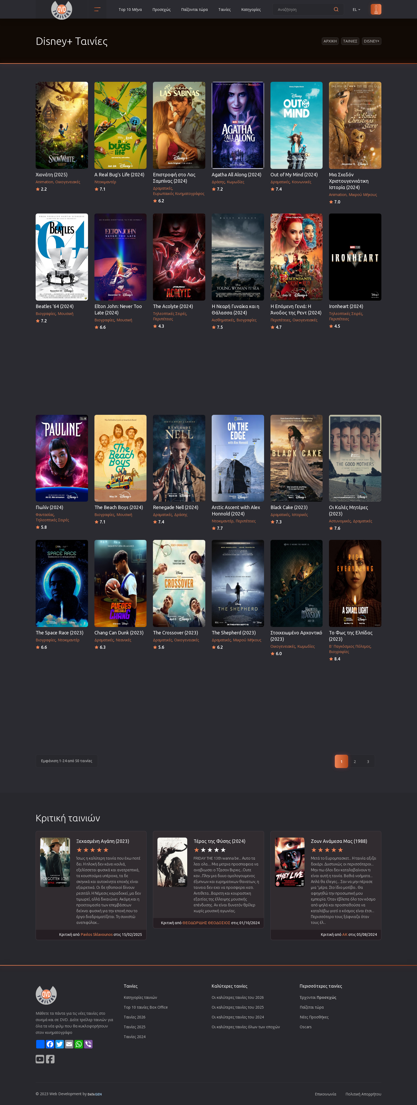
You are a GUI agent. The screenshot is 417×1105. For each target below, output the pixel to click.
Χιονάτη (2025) (52, 174)
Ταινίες (224, 9)
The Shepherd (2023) (234, 632)
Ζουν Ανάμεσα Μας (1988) (339, 841)
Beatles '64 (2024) (55, 306)
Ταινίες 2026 (134, 1016)
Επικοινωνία (325, 1094)
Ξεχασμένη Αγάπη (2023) (102, 841)
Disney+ (372, 41)
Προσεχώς (161, 9)
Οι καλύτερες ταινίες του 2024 (238, 1016)
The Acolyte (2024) (173, 306)
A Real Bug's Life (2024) (119, 174)
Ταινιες (350, 41)
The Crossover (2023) (175, 632)
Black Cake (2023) (289, 507)
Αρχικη (330, 41)
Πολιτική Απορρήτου (363, 1094)
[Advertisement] (208, 371)
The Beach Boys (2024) (118, 507)
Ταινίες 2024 (134, 1036)
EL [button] (357, 9)
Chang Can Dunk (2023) (119, 632)
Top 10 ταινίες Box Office (146, 1007)
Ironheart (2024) (346, 306)
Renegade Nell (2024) (175, 507)
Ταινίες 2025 (134, 1026)
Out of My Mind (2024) (294, 174)
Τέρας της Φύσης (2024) (219, 841)
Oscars (306, 1026)
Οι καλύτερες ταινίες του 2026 (238, 997)
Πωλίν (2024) (49, 507)
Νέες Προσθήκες (314, 1016)
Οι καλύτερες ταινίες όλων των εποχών (246, 1026)
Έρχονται (318, 997)
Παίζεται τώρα (312, 1007)
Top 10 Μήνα (130, 9)
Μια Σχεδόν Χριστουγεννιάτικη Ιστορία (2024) (349, 181)
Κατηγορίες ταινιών (140, 997)
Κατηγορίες (251, 9)
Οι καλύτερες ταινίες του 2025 (238, 1007)
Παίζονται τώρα (194, 9)
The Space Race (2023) (60, 632)
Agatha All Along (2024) (236, 174)
